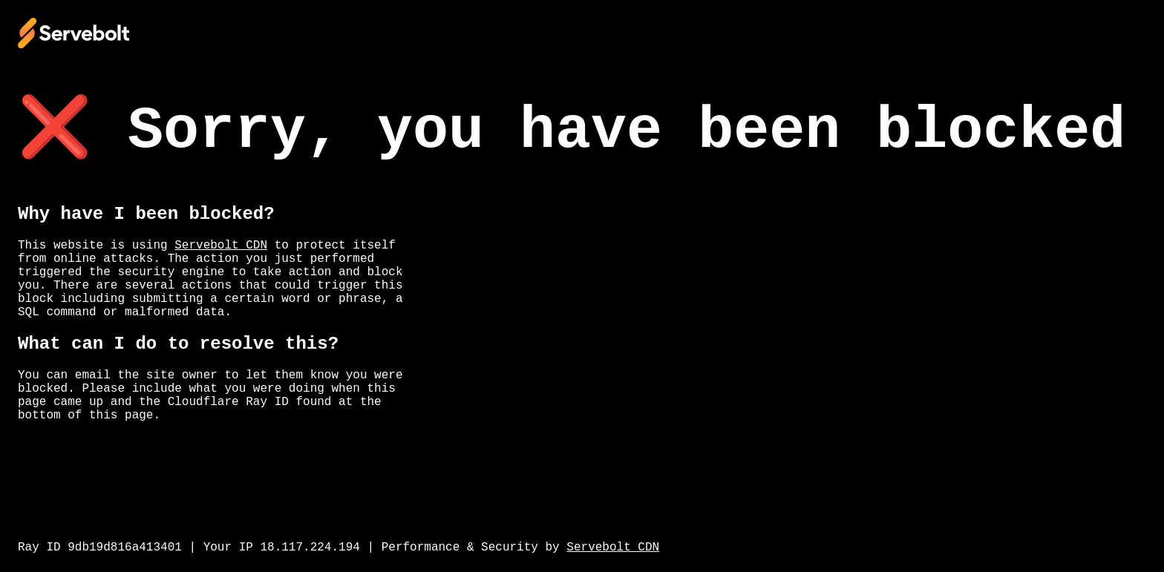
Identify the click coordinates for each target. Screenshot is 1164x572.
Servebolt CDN (220, 245)
